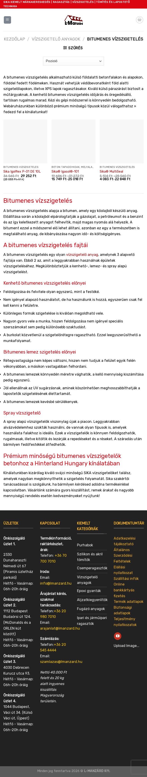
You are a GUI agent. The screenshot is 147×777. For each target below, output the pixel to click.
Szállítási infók (126, 579)
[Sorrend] (73, 61)
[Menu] (7, 20)
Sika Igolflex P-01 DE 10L (22, 171)
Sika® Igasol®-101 (65, 171)
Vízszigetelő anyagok (56, 39)
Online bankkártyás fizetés (124, 590)
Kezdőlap (14, 39)
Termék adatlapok (128, 601)
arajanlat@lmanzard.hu (60, 628)
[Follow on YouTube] (117, 636)
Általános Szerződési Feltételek (123, 555)
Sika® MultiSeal (111, 171)
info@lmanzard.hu (56, 583)
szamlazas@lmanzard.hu (61, 662)
